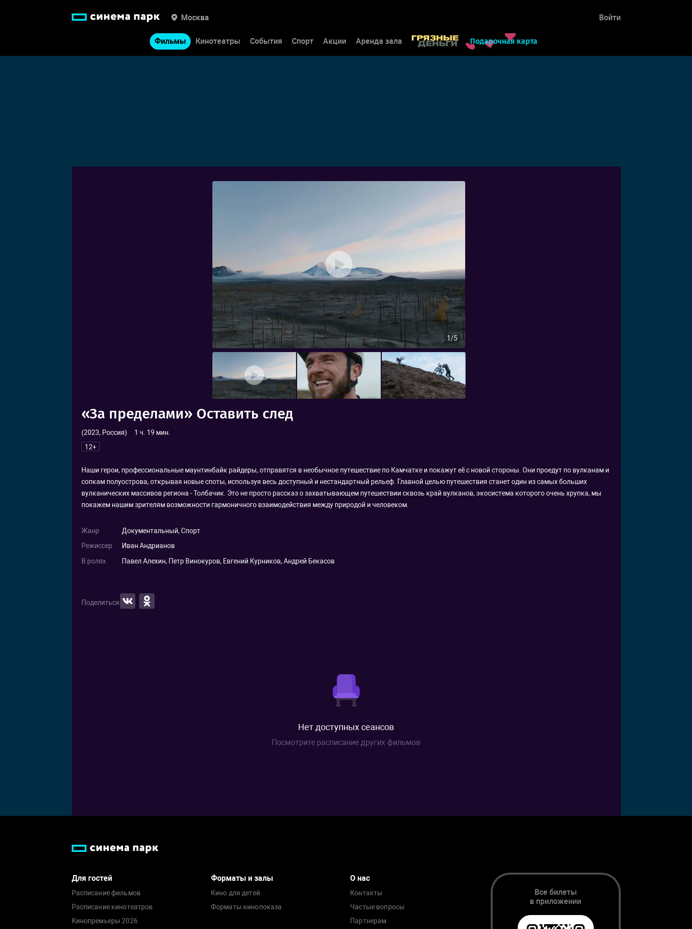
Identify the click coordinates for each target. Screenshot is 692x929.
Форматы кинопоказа (246, 907)
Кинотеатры (218, 41)
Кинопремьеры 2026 (105, 921)
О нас (360, 878)
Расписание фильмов (106, 893)
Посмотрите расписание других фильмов (346, 742)
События (266, 41)
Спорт (302, 41)
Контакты (366, 893)
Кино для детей (235, 893)
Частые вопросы (377, 907)
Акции (334, 41)
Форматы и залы (242, 878)
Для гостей (92, 878)
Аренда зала (379, 41)
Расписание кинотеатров (112, 907)
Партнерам (368, 921)
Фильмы (170, 41)
